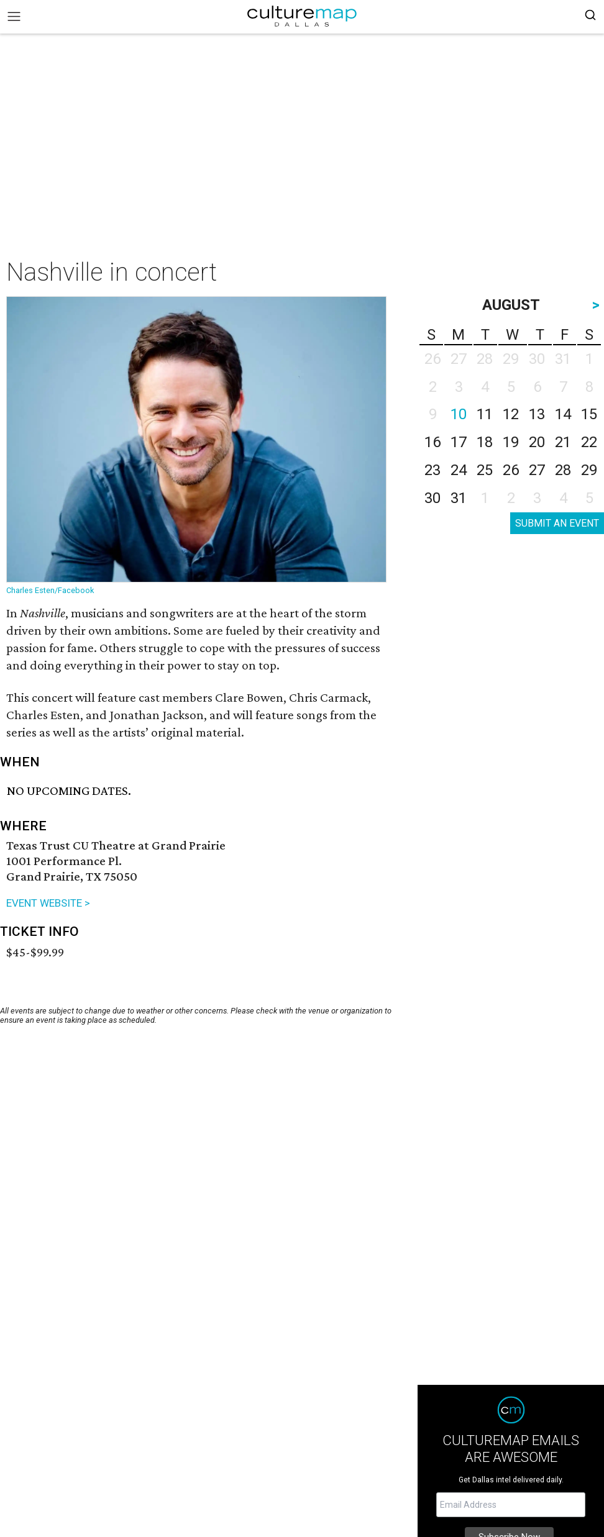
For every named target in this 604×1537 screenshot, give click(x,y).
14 (563, 414)
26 (511, 470)
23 (432, 470)
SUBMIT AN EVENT (557, 523)
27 (537, 470)
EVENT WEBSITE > (48, 903)
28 (563, 470)
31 (459, 498)
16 (432, 442)
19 (511, 442)
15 (589, 414)
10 (459, 414)
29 (589, 470)
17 (459, 442)
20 (537, 442)
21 (563, 442)
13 (537, 414)
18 (485, 442)
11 (485, 414)
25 (485, 470)
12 (511, 414)
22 (589, 442)
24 (459, 470)
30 (432, 498)
